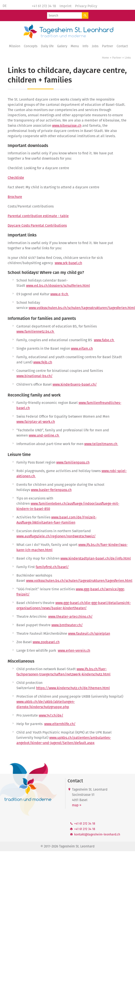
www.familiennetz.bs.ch (35, 331)
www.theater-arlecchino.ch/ (70, 616)
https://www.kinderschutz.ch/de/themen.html (73, 688)
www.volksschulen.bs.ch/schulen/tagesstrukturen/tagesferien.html (82, 308)
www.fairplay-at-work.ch (35, 422)
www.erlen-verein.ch (74, 650)
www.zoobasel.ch (46, 642)
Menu (75, 46)
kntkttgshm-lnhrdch (97, 834)
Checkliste (16, 177)
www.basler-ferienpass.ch (51, 490)
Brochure (15, 197)
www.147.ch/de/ (51, 715)
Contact (122, 46)
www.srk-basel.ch (68, 263)
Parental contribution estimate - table (38, 216)
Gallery (62, 46)
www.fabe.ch (104, 340)
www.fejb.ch (42, 362)
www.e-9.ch (59, 294)
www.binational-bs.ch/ (34, 376)
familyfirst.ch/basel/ (52, 567)
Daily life (47, 46)
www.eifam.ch (82, 348)
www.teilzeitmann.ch (101, 444)
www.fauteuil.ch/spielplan (89, 633)
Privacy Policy (86, 6)
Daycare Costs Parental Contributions (37, 225)
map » (76, 805)
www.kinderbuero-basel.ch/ (75, 384)
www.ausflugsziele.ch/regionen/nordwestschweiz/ (56, 536)
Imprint (66, 6)
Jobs (95, 46)
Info (85, 46)
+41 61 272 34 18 (44, 6)
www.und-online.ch (44, 435)
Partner (107, 46)
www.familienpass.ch (72, 462)
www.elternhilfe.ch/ (59, 724)
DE (5, 6)
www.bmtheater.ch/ (67, 625)
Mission (14, 46)
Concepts (30, 46)
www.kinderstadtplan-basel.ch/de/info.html (95, 558)
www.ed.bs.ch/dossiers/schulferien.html (58, 285)
